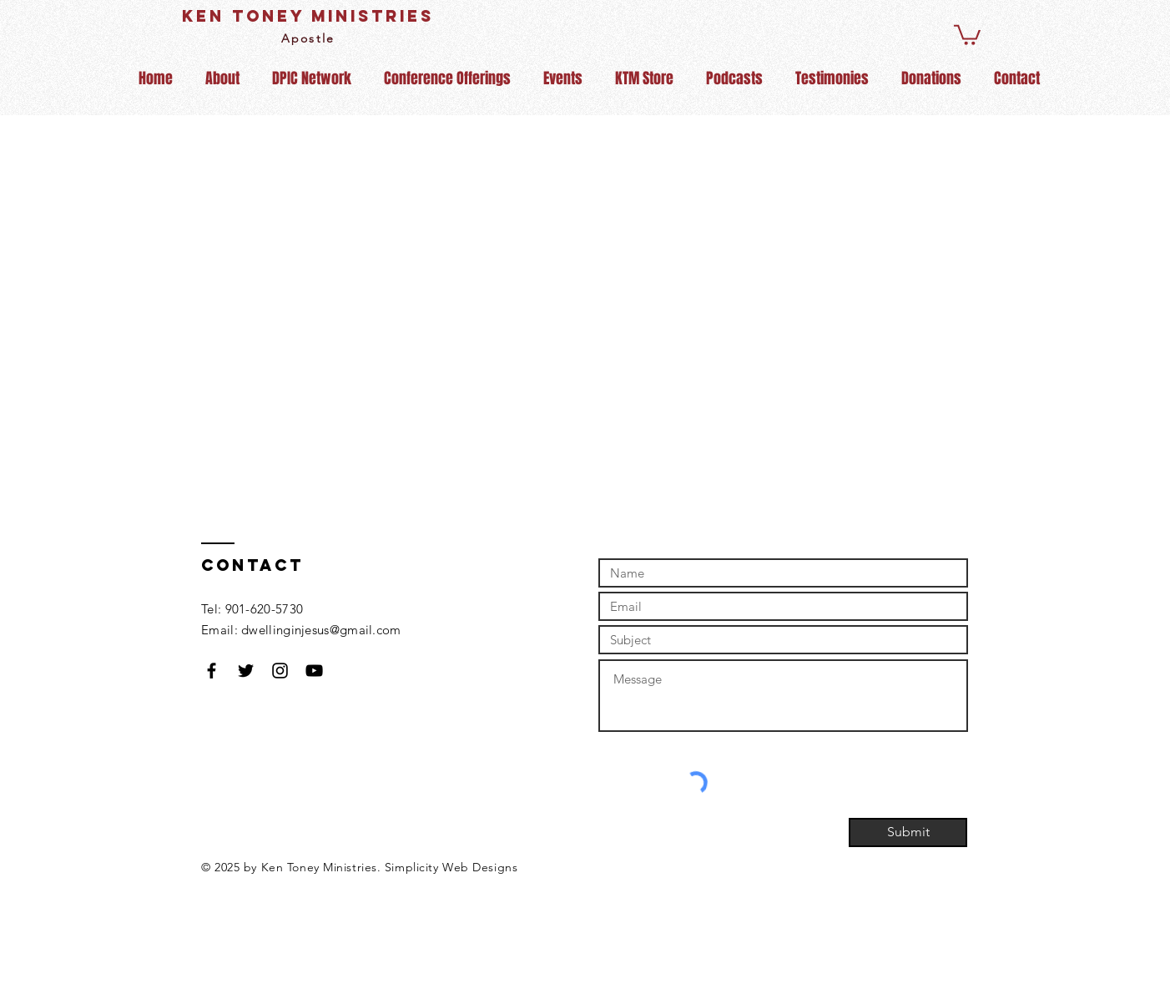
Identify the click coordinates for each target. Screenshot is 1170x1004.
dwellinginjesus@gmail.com (321, 630)
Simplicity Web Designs (451, 867)
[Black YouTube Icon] (314, 670)
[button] (967, 34)
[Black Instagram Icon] (280, 670)
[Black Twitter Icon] (245, 670)
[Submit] (908, 832)
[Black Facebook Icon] (211, 670)
